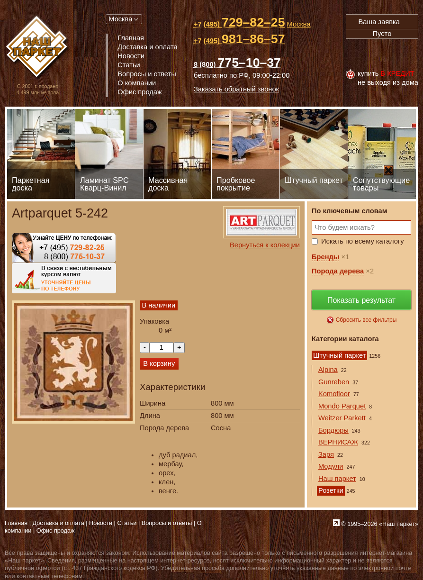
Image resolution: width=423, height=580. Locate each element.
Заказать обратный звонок (236, 89)
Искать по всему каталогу (362, 241)
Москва (120, 19)
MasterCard (377, 54)
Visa (356, 54)
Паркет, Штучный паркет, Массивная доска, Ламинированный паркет (38, 47)
